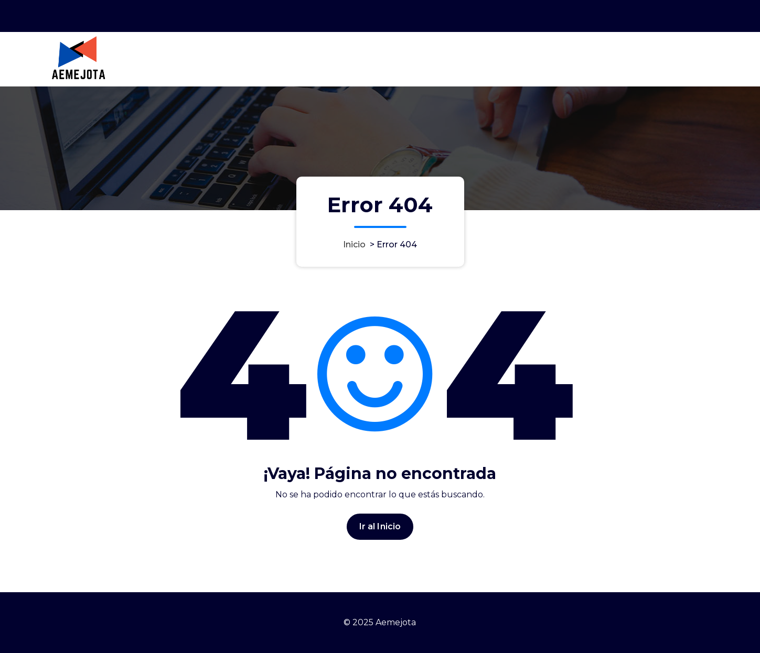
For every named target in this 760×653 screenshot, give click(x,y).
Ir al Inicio (380, 529)
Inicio (354, 244)
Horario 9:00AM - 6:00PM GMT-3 (581, 15)
